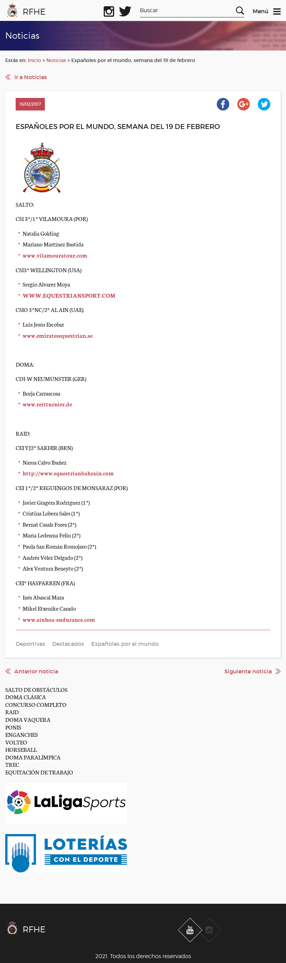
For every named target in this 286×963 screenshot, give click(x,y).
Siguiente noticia (248, 671)
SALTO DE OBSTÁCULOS (36, 689)
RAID (12, 712)
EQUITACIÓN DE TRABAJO (39, 772)
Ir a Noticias (30, 77)
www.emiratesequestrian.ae (58, 335)
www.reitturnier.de (47, 404)
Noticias (56, 60)
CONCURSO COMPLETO (35, 704)
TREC (12, 764)
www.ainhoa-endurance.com (59, 619)
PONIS (13, 727)
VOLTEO (16, 742)
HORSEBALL (21, 749)
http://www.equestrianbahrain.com (68, 473)
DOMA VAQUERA (27, 719)
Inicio (34, 60)
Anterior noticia (36, 671)
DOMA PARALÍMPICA (33, 757)
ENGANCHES (21, 734)
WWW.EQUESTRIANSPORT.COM (69, 295)
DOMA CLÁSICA (25, 697)
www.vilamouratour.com (55, 255)
